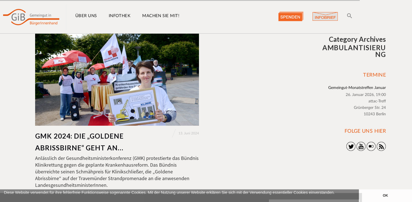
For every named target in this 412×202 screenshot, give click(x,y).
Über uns (86, 16)
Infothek (120, 16)
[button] (5, 199)
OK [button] (385, 196)
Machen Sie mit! (160, 16)
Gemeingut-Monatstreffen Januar (357, 88)
